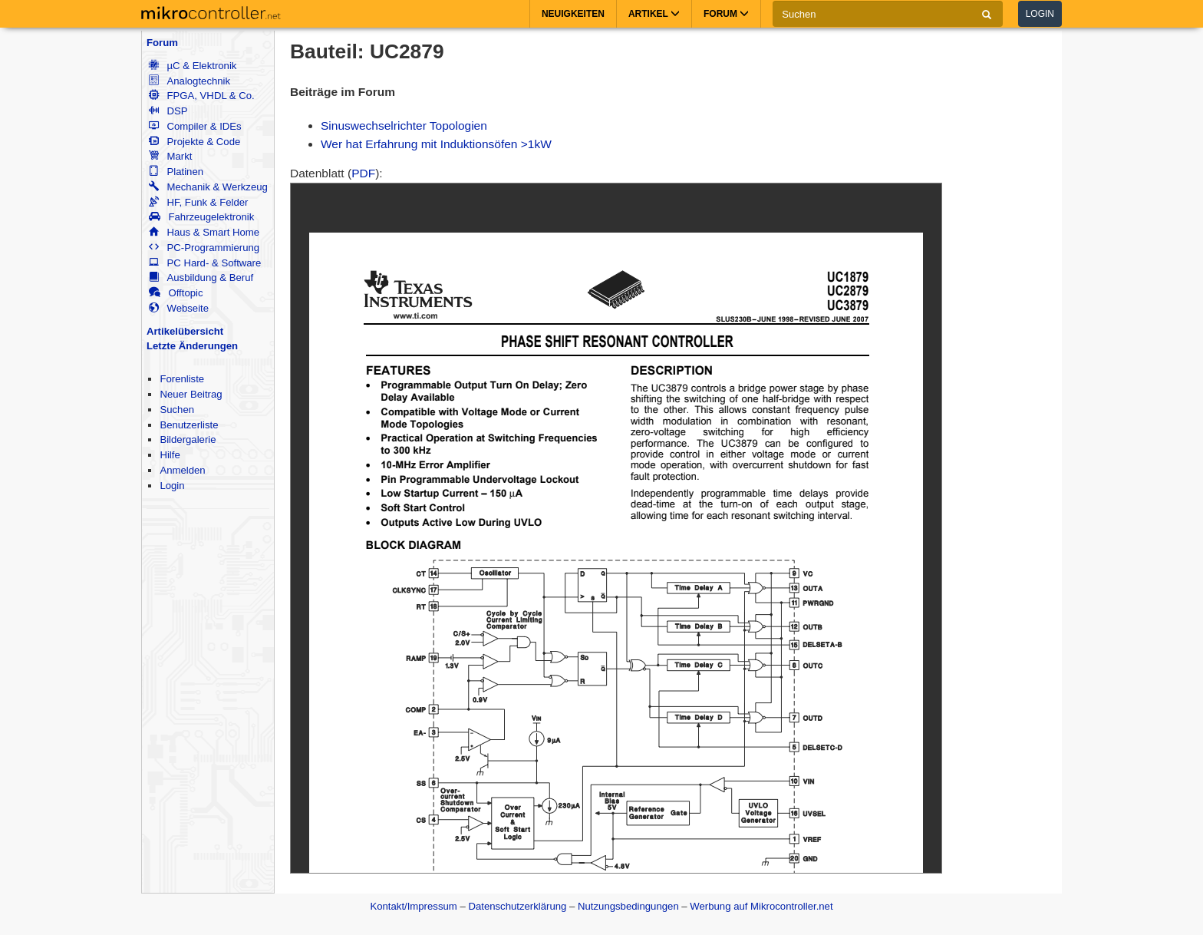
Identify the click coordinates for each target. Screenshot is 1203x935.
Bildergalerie (188, 439)
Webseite (179, 308)
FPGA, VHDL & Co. (201, 95)
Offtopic (176, 293)
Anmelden (182, 470)
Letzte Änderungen (192, 346)
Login (1040, 13)
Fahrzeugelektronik (201, 217)
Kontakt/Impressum (413, 906)
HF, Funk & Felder (198, 202)
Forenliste (182, 379)
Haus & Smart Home (204, 232)
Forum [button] (726, 13)
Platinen (176, 171)
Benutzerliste (189, 425)
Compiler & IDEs (195, 126)
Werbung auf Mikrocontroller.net (761, 906)
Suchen (177, 409)
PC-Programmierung (204, 247)
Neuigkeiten (573, 13)
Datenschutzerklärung (517, 906)
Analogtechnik (189, 81)
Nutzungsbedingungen (628, 906)
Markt (170, 156)
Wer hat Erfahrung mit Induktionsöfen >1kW (436, 143)
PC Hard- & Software (205, 263)
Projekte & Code (194, 141)
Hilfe (170, 455)
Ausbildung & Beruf (201, 277)
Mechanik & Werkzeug (208, 187)
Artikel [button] (654, 13)
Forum (162, 42)
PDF (363, 173)
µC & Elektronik (192, 65)
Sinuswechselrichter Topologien (404, 125)
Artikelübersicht (185, 331)
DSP (168, 111)
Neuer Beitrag (191, 394)
